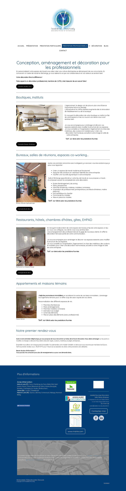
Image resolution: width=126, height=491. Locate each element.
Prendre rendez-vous (25, 86)
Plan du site (41, 479)
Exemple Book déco (24, 209)
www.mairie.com (75, 431)
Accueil (21, 46)
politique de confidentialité (34, 460)
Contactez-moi (99, 411)
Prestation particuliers (50, 46)
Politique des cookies (31, 479)
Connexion (106, 483)
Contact (63, 50)
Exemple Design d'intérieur (26, 144)
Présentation (32, 46)
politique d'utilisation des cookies (96, 455)
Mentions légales (21, 479)
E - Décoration (95, 46)
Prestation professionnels (75, 46)
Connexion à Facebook (23, 405)
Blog (106, 46)
